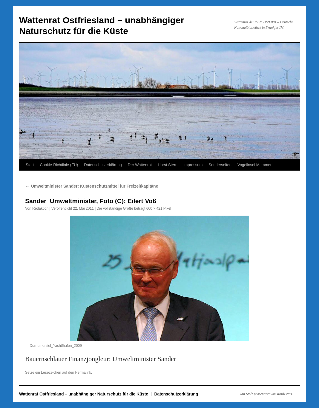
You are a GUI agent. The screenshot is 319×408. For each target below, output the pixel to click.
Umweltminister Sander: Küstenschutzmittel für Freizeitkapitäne (91, 186)
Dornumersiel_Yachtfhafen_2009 (56, 346)
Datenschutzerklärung (103, 165)
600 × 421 (154, 208)
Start (30, 165)
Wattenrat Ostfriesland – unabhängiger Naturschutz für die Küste (84, 394)
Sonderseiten (219, 165)
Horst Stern (167, 165)
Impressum (193, 165)
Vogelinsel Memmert (255, 165)
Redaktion (40, 208)
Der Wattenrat (140, 165)
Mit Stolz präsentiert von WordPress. (266, 394)
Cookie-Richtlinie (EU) (59, 165)
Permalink (83, 372)
